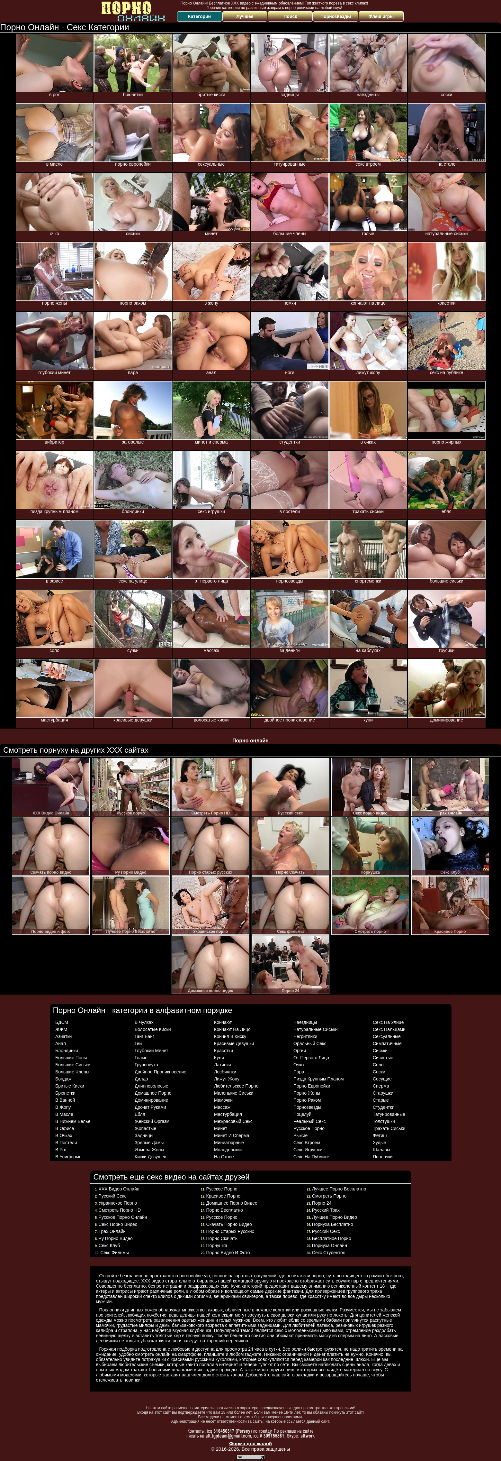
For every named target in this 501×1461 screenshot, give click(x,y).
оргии (299, 1050)
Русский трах (326, 1210)
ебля (140, 1114)
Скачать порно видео (229, 1224)
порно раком (307, 1100)
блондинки (66, 1050)
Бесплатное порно (331, 1238)
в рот (61, 1149)
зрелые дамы (149, 1142)
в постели (66, 1142)
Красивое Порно (223, 1196)
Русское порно (221, 1188)
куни (219, 1057)
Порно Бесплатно (224, 1210)
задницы (144, 1135)
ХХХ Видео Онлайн (119, 1188)
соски (379, 1071)
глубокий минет (151, 1050)
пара (298, 1071)
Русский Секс (326, 1231)
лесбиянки (225, 1071)
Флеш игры (381, 16)
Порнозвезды (335, 16)
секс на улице (388, 1022)
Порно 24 (322, 1203)
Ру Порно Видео (116, 1238)
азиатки (63, 1036)
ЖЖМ (61, 1029)
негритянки (305, 1036)
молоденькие (228, 1149)
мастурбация (228, 1114)
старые (381, 1100)
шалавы (381, 1149)
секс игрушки (307, 1149)
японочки (383, 1156)
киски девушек (150, 1156)
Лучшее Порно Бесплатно (339, 1188)
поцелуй (302, 1114)
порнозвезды (307, 1107)
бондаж (63, 1078)
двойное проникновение (160, 1071)
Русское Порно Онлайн (123, 1217)
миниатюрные (229, 1142)
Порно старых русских (230, 1231)
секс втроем (306, 1142)
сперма (381, 1086)
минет (220, 1128)
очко (298, 1064)
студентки (383, 1107)
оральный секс (310, 1043)
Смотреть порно (329, 1196)
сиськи (380, 1050)
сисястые (383, 1057)
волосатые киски (153, 1029)
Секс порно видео (118, 1224)
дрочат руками (150, 1107)
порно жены (306, 1093)
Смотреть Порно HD (120, 1210)
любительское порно (236, 1086)
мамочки (223, 1100)
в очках (63, 1135)
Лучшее (244, 16)
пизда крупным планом (318, 1078)
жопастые (145, 1128)
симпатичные (387, 1043)
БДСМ (61, 1022)
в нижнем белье (72, 1121)
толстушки (384, 1121)
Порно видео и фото (228, 1252)
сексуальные (387, 1036)
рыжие (300, 1135)
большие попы (71, 1057)
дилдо (141, 1078)
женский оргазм (152, 1121)
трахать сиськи (389, 1128)
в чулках (144, 1022)
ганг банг (144, 1036)
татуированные (389, 1114)
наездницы (305, 1022)
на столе (224, 1156)
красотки (223, 1050)
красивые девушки (234, 1043)
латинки (222, 1064)
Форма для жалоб (250, 1443)
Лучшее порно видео (334, 1217)
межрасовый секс (233, 1121)
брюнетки (65, 1093)
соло (378, 1064)
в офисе (64, 1128)
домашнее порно (153, 1093)
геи (138, 1043)
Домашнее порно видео (231, 1203)
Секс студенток (328, 1252)
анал (60, 1043)
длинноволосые (151, 1086)
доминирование (151, 1100)
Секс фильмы (114, 1252)
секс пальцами (389, 1029)
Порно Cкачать (222, 1238)
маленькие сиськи (233, 1093)
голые (141, 1057)
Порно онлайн (250, 740)
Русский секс (113, 1196)
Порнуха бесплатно (332, 1224)
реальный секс (309, 1121)
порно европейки (311, 1086)
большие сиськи (72, 1064)
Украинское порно (118, 1203)
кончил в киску (230, 1036)
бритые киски (69, 1086)
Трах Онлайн (112, 1231)
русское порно (309, 1128)
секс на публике (311, 1156)
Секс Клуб (109, 1245)
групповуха (146, 1064)
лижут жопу (226, 1078)
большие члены (72, 1071)
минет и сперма (231, 1135)
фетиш (380, 1135)
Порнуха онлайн (329, 1245)
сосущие (382, 1078)
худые (379, 1142)
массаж (222, 1107)
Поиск (290, 16)
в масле (64, 1114)
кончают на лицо (232, 1029)
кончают (223, 1022)
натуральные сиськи (315, 1029)
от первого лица (311, 1057)
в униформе (68, 1156)
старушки (383, 1093)
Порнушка (217, 1245)
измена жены (149, 1149)
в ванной (65, 1100)
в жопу (63, 1107)
